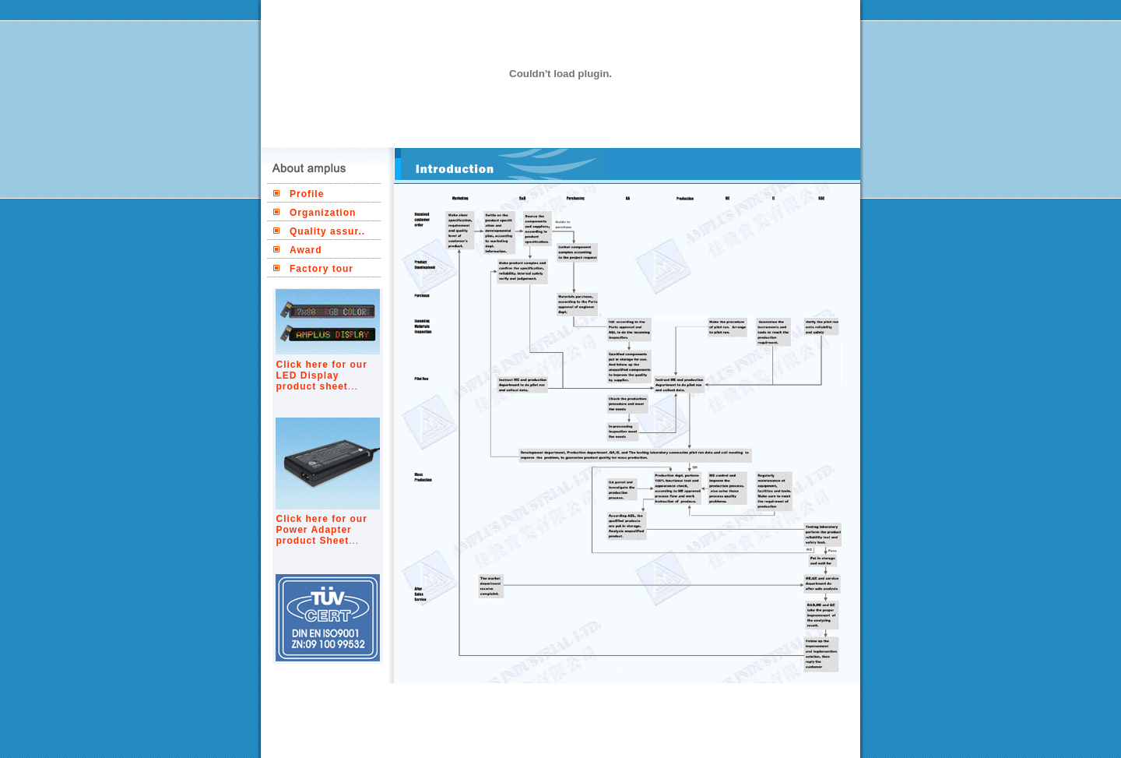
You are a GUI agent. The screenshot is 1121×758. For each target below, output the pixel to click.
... (353, 386)
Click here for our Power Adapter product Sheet (321, 529)
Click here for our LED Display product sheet (321, 375)
